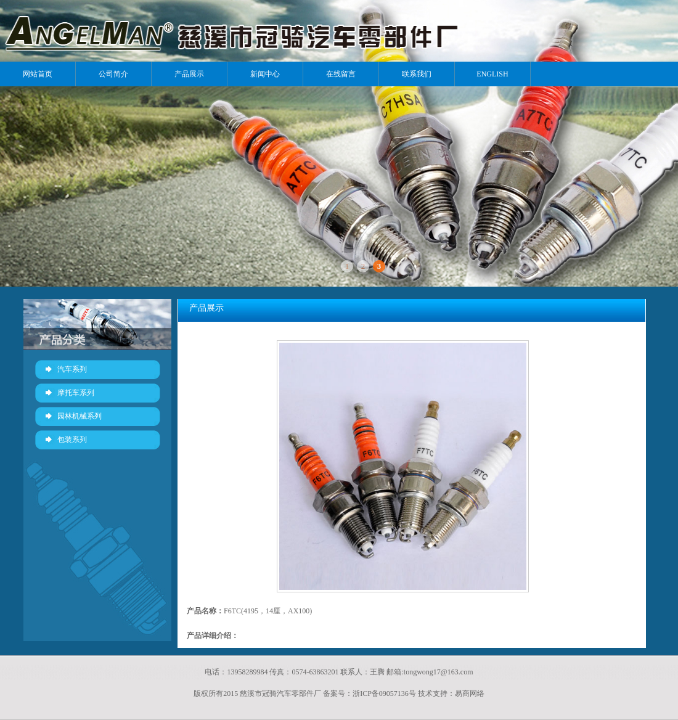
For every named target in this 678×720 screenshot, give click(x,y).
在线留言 (341, 74)
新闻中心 (265, 74)
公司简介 (113, 74)
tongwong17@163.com (438, 672)
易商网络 (469, 693)
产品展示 (189, 74)
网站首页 (37, 74)
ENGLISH (492, 74)
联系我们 (416, 74)
